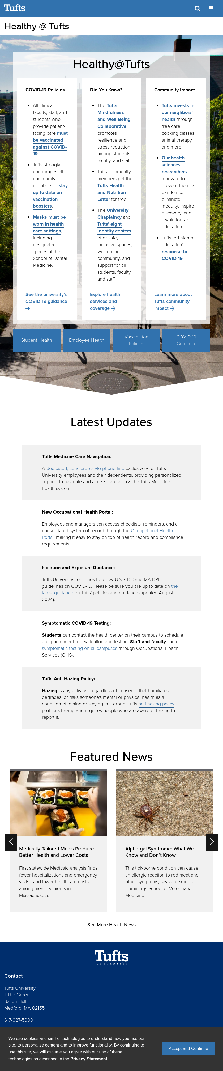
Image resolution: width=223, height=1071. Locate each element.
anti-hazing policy (156, 703)
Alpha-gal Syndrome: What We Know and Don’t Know (159, 852)
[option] (58, 840)
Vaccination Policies (136, 340)
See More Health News (111, 924)
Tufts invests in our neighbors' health (178, 112)
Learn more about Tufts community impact (173, 301)
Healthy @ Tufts (36, 26)
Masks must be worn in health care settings (49, 224)
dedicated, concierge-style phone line (85, 468)
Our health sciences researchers (174, 164)
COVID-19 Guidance (186, 340)
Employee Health (86, 340)
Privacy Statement (88, 1059)
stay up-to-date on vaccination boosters (50, 196)
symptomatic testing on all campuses (79, 648)
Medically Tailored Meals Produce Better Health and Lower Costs (56, 852)
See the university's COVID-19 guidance (46, 298)
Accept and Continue (188, 1048)
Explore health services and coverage (105, 301)
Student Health (36, 340)
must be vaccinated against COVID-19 (50, 143)
